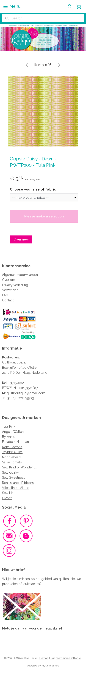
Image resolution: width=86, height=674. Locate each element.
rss (52, 658)
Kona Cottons (12, 447)
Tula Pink (8, 426)
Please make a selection (44, 216)
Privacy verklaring (15, 285)
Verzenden (10, 290)
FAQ (5, 295)
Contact (8, 300)
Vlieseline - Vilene (15, 488)
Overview (21, 239)
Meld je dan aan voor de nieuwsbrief (32, 628)
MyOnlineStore (50, 665)
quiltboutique (16, 393)
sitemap (43, 658)
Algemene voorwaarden (20, 275)
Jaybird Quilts (12, 452)
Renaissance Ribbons (18, 483)
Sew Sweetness (13, 477)
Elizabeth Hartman (15, 442)
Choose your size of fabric (33, 189)
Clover (7, 498)
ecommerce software (68, 658)
